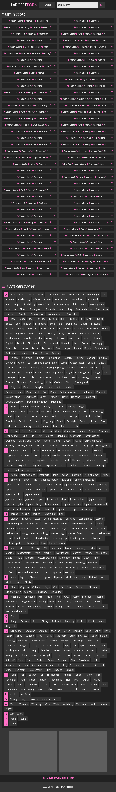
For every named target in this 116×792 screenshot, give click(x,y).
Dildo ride (56, 401)
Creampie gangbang (53, 367)
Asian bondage (91, 294)
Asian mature (80, 304)
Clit (32, 377)
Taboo (78, 674)
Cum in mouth (13, 372)
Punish (48, 606)
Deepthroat (30, 396)
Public (49, 596)
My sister (57, 572)
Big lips (44, 352)
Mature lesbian (13, 567)
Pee (58, 596)
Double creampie (14, 401)
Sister (67, 630)
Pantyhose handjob (16, 611)
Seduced (10, 665)
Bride (52, 323)
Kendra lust (50, 513)
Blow (34, 352)
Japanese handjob (73, 484)
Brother (39, 338)
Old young (56, 591)
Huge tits (10, 455)
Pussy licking (34, 606)
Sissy (49, 635)
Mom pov (64, 557)
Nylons (33, 577)
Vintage (14, 699)
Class (68, 382)
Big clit (96, 333)
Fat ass (83, 421)
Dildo (58, 387)
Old (55, 587)
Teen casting (27, 689)
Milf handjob (103, 40)
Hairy (36, 450)
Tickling (96, 679)
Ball (76, 343)
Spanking (30, 630)
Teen (13, 674)
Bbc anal (84, 333)
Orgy (47, 587)
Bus (62, 318)
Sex (22, 268)
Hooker (9, 465)
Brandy (27, 338)
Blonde (96, 338)
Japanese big (100, 489)
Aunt (78, 34)
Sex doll (89, 655)
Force (34, 416)
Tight (75, 689)
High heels (23, 455)
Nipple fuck (71, 577)
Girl (32, 435)
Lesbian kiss (23, 528)
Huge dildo (54, 460)
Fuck (8, 426)
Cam (106, 372)
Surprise (86, 665)
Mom (13, 548)
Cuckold (12, 105)
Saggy (93, 635)
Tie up (85, 689)
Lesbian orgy (58, 533)
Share (30, 660)
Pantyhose (29, 596)
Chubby (103, 357)
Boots (9, 323)
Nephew (103, 105)
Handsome (88, 157)
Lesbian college (58, 528)
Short (104, 79)
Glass (78, 440)
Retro (35, 621)
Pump (97, 601)
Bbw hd (55, 352)
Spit (82, 645)
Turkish (93, 684)
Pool (104, 606)
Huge (8, 460)
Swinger (65, 640)
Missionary (101, 552)
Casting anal (81, 382)
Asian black (52, 294)
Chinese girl (84, 377)
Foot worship (70, 416)
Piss (40, 596)
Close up (21, 382)
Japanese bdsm (53, 484)
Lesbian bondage (78, 528)
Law (43, 543)
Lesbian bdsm (98, 528)
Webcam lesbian (99, 704)
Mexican (69, 572)
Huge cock (50, 465)
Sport (102, 645)
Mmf (96, 557)
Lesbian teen (96, 538)
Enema (14, 406)
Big (60, 323)
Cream (23, 377)
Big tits (89, 318)
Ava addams (78, 299)
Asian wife (74, 294)
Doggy (42, 396)
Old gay (28, 591)
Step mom (60, 635)
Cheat (38, 372)
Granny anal (12, 435)
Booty (21, 328)
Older (69, 587)
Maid (37, 552)
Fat (25, 416)
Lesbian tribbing (39, 533)
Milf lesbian (99, 567)
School (103, 635)
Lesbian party (31, 543)
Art (103, 294)
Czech (63, 362)
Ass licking (29, 304)
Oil (61, 587)
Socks (95, 660)
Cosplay (68, 357)
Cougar (9, 367)
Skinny (18, 635)
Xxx (12, 713)
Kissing (25, 513)
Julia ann (66, 479)
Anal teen (10, 313)
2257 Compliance (51, 786)
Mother (69, 548)
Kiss (61, 513)
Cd (29, 362)
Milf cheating (37, 151)
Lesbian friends (59, 523)
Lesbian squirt (13, 543)
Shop (25, 650)
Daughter (39, 387)
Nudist (28, 582)
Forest (64, 426)
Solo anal (63, 660)
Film (55, 426)
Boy (18, 323)
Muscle (85, 567)
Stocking (55, 630)
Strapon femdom (103, 255)
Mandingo (81, 548)
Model (86, 557)
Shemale (43, 630)
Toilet (32, 679)
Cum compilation (54, 372)
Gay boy (10, 445)
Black (100, 318)
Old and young (13, 591)
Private (69, 606)
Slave (107, 630)
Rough (13, 621)
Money (88, 552)
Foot (23, 411)
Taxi (98, 674)
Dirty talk (15, 387)
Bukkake (72, 318)
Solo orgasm (35, 669)
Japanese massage (84, 479)
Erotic (62, 406)
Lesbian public (21, 538)
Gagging (105, 99)
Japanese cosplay (34, 499)
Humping (99, 465)
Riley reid (10, 626)
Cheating (10, 362)
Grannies (53, 445)
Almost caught (41, 105)
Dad (50, 387)
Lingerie (10, 528)
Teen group (56, 679)
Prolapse (80, 112)
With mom (81, 704)
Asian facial (44, 304)
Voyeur (34, 699)
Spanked (53, 640)
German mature (92, 440)
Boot (43, 328)
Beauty (51, 333)
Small (40, 635)
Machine (48, 552)
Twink (82, 684)
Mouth (44, 572)
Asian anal (11, 309)
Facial (94, 421)
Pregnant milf (28, 601)
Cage (69, 372)
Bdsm (22, 318)
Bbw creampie (62, 348)
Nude (18, 582)
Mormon (92, 562)
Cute (105, 367)
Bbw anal (33, 328)
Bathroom (11, 352)
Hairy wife (40, 460)
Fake (16, 426)
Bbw (12, 318)
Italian (65, 474)
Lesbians (70, 518)
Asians (47, 299)
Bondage (41, 318)
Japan (26, 479)
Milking (42, 567)
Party (66, 596)
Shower (77, 655)
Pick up (80, 606)
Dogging (75, 396)
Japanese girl (87, 509)
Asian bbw (72, 313)
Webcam (23, 704)
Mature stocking (63, 562)
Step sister (46, 645)
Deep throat (86, 391)
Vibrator (46, 699)
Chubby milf (81, 99)
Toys (59, 689)
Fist (86, 411)
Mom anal (30, 567)
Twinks (85, 679)
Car (98, 367)
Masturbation (24, 552)
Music (19, 557)
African (37, 299)
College (28, 372)
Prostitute (93, 606)
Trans (22, 679)
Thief (50, 689)
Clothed (58, 382)
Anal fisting (24, 299)
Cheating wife (82, 372)
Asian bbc (51, 309)
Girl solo (41, 445)
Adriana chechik (84, 309)
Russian (25, 621)
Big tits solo (34, 343)
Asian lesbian (61, 299)
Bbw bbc (78, 328)
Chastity (71, 367)
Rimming (69, 621)
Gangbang (34, 430)
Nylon (23, 577)
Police (21, 606)
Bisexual (72, 333)
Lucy (32, 73)
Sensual (70, 669)
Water (9, 708)
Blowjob (10, 328)
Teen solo (31, 684)
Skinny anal (16, 630)
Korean (14, 513)
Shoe (21, 660)
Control (9, 382)
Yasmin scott (16, 21)
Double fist (89, 396)
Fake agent (88, 60)
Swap (89, 640)
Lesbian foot (85, 518)
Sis (68, 655)
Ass (63, 294)
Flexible (22, 421)
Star (74, 645)
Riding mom (48, 53)
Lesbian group (59, 538)
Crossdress (61, 377)
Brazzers (95, 323)
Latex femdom (57, 543)
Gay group (87, 445)
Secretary (24, 27)
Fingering (48, 421)
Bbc (30, 318)
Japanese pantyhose (34, 489)
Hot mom (83, 455)
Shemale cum (38, 640)
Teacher (31, 674)
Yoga (13, 718)
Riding (45, 621)
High (8, 469)
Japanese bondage (57, 499)
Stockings (78, 640)
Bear (8, 348)
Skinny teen (11, 655)
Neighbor (46, 577)
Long (25, 533)
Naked (103, 577)
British (32, 333)
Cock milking (36, 382)
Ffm (18, 416)
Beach (84, 323)
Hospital (19, 460)
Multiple (10, 552)
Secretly (92, 645)
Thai (21, 674)
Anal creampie (13, 304)
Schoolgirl (45, 655)
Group (92, 430)
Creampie (27, 357)
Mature (23, 548)
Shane (24, 655)
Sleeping (77, 630)
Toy (76, 679)
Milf (46, 548)
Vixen (56, 699)
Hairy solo (22, 465)
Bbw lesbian (100, 348)
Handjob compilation (63, 455)
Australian (42, 34)
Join (94, 138)
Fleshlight (71, 421)
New (83, 577)
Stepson (101, 655)
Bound (85, 343)
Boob (86, 338)
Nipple (9, 582)
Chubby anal (94, 112)
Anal (12, 294)
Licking (90, 533)
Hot (105, 460)
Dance (9, 391)
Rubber (81, 621)
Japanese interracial (43, 509)
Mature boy (72, 567)
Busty (49, 338)
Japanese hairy (33, 504)
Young (22, 718)
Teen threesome (45, 268)
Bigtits (87, 348)
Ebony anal (49, 406)
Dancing (54, 396)
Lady (44, 523)
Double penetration (37, 401)
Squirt (98, 630)
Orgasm (24, 587)
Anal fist (23, 313)
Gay (23, 430)
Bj (81, 318)
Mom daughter (31, 562)
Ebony (24, 406)
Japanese (15, 479)
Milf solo (10, 572)
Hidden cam (98, 455)
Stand (9, 669)
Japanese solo (55, 489)
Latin (81, 40)
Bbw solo (61, 338)
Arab (40, 294)
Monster (29, 557)
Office (13, 587)
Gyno (24, 435)
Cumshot (21, 367)
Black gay (97, 343)
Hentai (26, 450)
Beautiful (66, 343)
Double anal (32, 391)
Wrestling (36, 704)
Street (57, 650)
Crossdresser (77, 362)
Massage (35, 548)
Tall (41, 674)
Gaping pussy (88, 274)
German (47, 430)
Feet (56, 411)
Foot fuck (85, 416)
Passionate (11, 601)
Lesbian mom (77, 523)
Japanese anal (13, 489)
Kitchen (36, 513)
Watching (68, 704)
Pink (88, 601)
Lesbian (14, 518)
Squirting (10, 640)
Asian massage (55, 313)
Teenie (95, 689)
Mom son (56, 548)
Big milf (84, 79)
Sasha (51, 660)
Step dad (99, 665)
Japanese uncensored (95, 504)
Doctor (68, 387)
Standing (62, 665)
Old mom (93, 587)
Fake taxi (10, 421)
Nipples (58, 577)
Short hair (82, 151)
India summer (91, 474)
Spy (67, 645)
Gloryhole (62, 435)
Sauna (58, 645)
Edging (71, 406)
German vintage (70, 445)
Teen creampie (68, 684)
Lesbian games (78, 538)
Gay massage (92, 435)
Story (34, 645)
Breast (20, 343)
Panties (78, 601)
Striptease (36, 665)
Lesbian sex (104, 533)
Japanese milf (74, 489)
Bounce (24, 352)
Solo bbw (84, 660)
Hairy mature (92, 460)
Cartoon (91, 357)
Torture (42, 679)
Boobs (9, 333)
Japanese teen (32, 494)
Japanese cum (96, 499)
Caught (97, 372)
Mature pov (95, 151)
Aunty (86, 34)
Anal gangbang (61, 304)
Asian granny (97, 304)
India (55, 474)
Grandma (10, 440)
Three (103, 684)
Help (29, 460)
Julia (35, 479)
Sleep (88, 630)
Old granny (41, 591)
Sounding (103, 650)
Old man (36, 587)
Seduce (40, 660)
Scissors (74, 665)
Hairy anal (36, 465)
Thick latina (11, 689)
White (56, 704)
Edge (81, 406)
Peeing (58, 606)
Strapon (30, 635)
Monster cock (13, 562)
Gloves (49, 435)
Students (78, 650)
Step (72, 635)
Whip (47, 704)
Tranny (88, 674)
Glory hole (75, 435)
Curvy (97, 377)
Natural (93, 577)
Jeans (87, 489)
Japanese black (78, 499)
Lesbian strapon (14, 523)
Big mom (47, 348)
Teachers (45, 229)
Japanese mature (49, 479)
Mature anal (62, 552)
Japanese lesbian (32, 484)
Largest (24, 4)
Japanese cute (52, 504)
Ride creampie (42, 21)
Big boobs (40, 323)
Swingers (23, 645)
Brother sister (13, 338)
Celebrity (34, 367)
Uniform (25, 694)
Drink (65, 396)
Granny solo (25, 440)
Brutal (105, 328)
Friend (59, 421)
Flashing (27, 426)
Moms (76, 557)
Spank (9, 635)
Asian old (93, 299)
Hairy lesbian (64, 450)
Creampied (99, 86)
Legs (99, 523)
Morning (80, 562)
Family (66, 411)
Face (103, 421)
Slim (73, 660)
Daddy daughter (67, 391)
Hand (38, 469)
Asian (21, 294)
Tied (68, 679)
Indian (13, 474)
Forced (76, 411)
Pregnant (15, 596)
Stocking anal (12, 650)
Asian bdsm (102, 309)
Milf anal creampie (98, 47)
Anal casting (65, 309)
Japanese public (14, 494)
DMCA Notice (67, 786)
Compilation (54, 357)
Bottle (35, 348)
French (9, 416)
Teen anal (11, 679)
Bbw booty (65, 328)
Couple (91, 362)
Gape (38, 440)
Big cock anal (51, 343)
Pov (59, 601)
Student (91, 650)
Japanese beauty (72, 504)
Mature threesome (31, 66)
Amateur (10, 299)
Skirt (48, 669)
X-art (20, 713)
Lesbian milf (40, 528)
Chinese (14, 357)
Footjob (33, 411)
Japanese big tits (14, 504)
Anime (31, 294)
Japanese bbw (13, 484)
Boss (41, 333)
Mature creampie (47, 557)
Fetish (74, 426)
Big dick (10, 343)
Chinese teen (86, 367)
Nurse (13, 577)
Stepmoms (92, 229)
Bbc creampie (21, 348)
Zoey (13, 723)
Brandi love (71, 323)
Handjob (14, 450)
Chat (99, 196)
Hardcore (77, 460)
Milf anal (47, 562)
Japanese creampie (67, 509)
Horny (78, 450)
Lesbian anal (12, 533)
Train (54, 684)
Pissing (42, 601)
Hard (66, 460)
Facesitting (97, 411)
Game (47, 440)
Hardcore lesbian (22, 469)
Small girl (10, 645)
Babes (77, 348)
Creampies (11, 377)
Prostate (10, 606)
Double (27, 387)
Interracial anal (28, 474)
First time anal (42, 426)
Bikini (53, 328)
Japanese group (14, 499)
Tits (68, 689)
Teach (24, 229)
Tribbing (67, 674)
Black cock (92, 328)
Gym (40, 435)
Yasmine (29, 21)
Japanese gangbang (97, 484)
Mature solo (56, 567)
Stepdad (50, 665)
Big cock (20, 333)
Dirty (78, 255)
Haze (62, 465)
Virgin (24, 699)
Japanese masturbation (18, 509)
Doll (44, 391)
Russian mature (96, 621)
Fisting (13, 411)
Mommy (76, 552)
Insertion (76, 474)
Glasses (68, 440)
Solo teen (58, 655)
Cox (73, 377)
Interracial (44, 474)
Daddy (19, 391)
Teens (19, 684)
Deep (53, 391)
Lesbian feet (32, 523)
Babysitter (74, 338)
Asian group (36, 309)
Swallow (82, 635)
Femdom (46, 411)
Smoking (22, 640)
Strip (34, 650)
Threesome (17, 261)
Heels (36, 455)
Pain (51, 601)
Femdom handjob (50, 416)
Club (48, 382)
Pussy (75, 596)
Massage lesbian (32, 47)
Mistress (102, 548)
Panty (68, 601)
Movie (9, 557)
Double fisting (13, 396)
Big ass (66, 164)
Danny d (100, 391)
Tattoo (44, 684)
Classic (102, 362)
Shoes (67, 650)
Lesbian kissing (40, 538)
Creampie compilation (45, 362)
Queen (13, 616)
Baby (61, 333)
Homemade (48, 450)
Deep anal (47, 27)
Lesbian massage (53, 518)
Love (91, 523)
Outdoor (80, 587)
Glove (57, 440)
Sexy (33, 655)
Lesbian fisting (75, 533)
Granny (14, 430)
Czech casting (45, 377)
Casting (79, 357)
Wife (12, 704)
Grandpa (103, 430)
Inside (105, 474)
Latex (37, 518)
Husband (86, 465)
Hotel (88, 450)
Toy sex (38, 248)
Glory (58, 430)
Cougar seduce (37, 157)
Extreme (35, 406)
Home (45, 455)
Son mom (20, 669)
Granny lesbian (25, 445)
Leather (99, 518)
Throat (9, 684)
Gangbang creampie (74, 430)
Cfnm (21, 362)
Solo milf (10, 660)
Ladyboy (26, 518)
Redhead (56, 621)
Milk (93, 548)
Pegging (99, 596)
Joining (102, 138)
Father (31, 164)
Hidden (97, 450)
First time (35, 421)
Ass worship (37, 313)
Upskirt (14, 694)
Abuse (23, 309)
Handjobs (73, 465)
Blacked (27, 323)
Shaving (58, 669)
